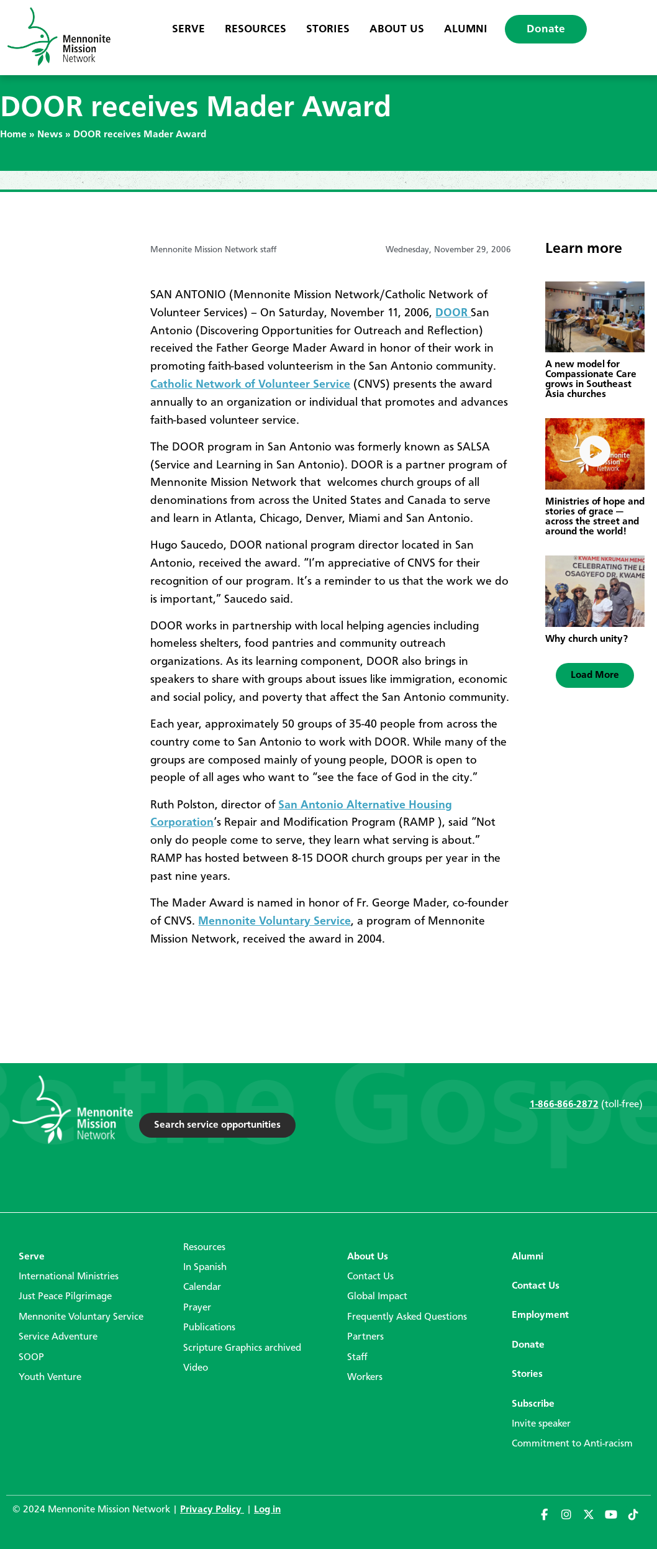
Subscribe (533, 1404)
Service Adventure (58, 1337)
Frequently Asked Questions (407, 1317)
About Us (396, 29)
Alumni (465, 29)
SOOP (31, 1358)
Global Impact (377, 1297)
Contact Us (370, 1277)
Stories (328, 29)
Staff (357, 1358)
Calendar (202, 1287)
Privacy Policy (212, 1510)
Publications (209, 1328)
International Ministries (69, 1277)
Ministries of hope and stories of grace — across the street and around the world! (595, 517)
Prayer (197, 1308)
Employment (540, 1315)
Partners (365, 1337)
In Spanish (205, 1268)
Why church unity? (586, 639)
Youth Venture (50, 1377)
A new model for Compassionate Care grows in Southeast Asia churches (591, 380)
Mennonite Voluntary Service (274, 921)
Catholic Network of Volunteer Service (250, 384)
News (50, 135)
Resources (255, 29)
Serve (188, 29)
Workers (365, 1377)
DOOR (453, 313)
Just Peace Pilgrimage (65, 1297)
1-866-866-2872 (564, 1105)
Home (13, 135)
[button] (595, 675)
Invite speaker (541, 1424)
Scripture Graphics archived (242, 1348)
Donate (546, 29)
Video (195, 1368)
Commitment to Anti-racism (572, 1444)
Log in (267, 1510)
